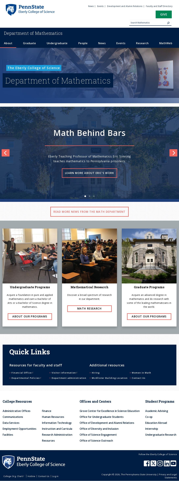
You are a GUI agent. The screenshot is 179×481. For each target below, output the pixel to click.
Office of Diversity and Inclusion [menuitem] (99, 429)
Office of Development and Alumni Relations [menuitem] (107, 423)
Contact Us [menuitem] (44, 476)
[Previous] (6, 152)
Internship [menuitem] (151, 429)
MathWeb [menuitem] (165, 43)
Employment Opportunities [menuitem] (19, 429)
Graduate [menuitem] (29, 43)
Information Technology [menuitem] (57, 423)
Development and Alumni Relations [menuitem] (124, 6)
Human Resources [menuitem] (53, 417)
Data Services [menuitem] (11, 423)
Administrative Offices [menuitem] (16, 411)
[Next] (173, 152)
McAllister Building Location (110, 377)
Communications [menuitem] (13, 417)
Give (163, 14)
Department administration (69, 377)
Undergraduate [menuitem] (57, 43)
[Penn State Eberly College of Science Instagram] (160, 465)
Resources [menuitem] (48, 440)
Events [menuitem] (100, 6)
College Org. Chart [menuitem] (14, 476)
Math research (89, 308)
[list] (89, 153)
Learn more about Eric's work (89, 173)
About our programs (29, 316)
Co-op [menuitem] (149, 417)
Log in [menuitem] (55, 476)
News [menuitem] (91, 6)
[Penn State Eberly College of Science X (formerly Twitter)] (154, 465)
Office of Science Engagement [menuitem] (98, 434)
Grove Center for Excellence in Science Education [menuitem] (110, 411)
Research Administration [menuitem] (57, 434)
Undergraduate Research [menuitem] (160, 434)
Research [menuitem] (142, 43)
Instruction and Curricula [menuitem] (57, 429)
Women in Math (141, 372)
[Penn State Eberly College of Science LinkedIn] (167, 465)
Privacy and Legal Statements (168, 476)
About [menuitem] (8, 43)
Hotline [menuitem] (31, 476)
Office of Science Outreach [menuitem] (96, 440)
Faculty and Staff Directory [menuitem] (159, 6)
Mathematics (33, 33)
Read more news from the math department (89, 212)
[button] (164, 15)
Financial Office (23, 372)
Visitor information (65, 372)
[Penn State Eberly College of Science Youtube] (173, 465)
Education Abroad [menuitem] (156, 423)
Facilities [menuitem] (8, 434)
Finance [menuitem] (46, 411)
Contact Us (138, 377)
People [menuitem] (83, 43)
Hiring (96, 372)
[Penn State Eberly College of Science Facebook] (147, 465)
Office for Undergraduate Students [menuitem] (102, 417)
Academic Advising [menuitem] (156, 411)
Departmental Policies (27, 377)
